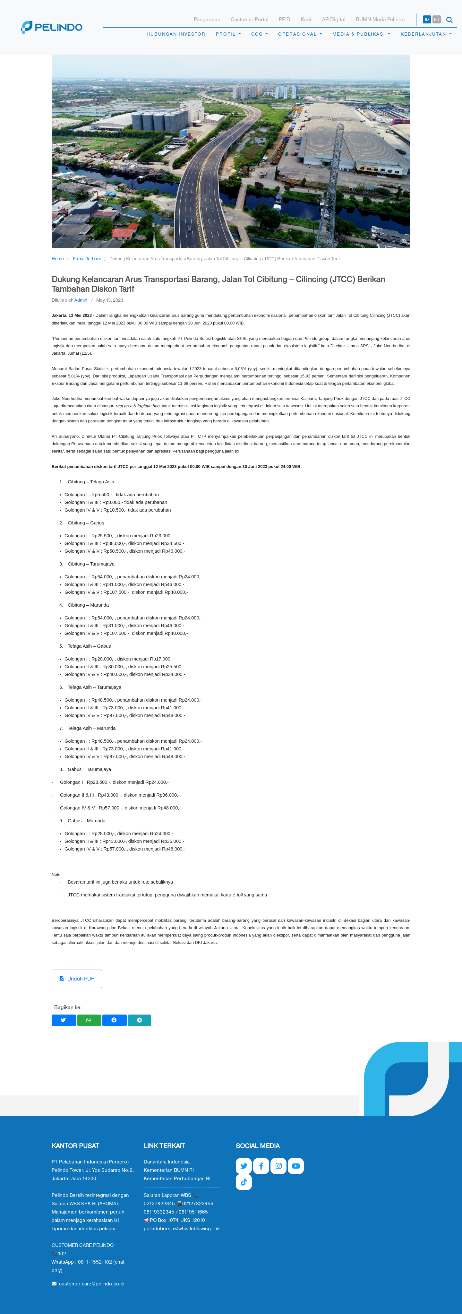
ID (427, 19)
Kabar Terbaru (87, 259)
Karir (306, 19)
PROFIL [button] (226, 34)
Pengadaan (207, 19)
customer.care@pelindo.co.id (88, 1284)
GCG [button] (257, 34)
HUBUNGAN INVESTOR (176, 34)
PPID (284, 19)
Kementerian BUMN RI (169, 1170)
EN (436, 19)
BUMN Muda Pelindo (380, 19)
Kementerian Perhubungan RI (177, 1179)
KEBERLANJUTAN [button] (424, 34)
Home (58, 259)
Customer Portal (250, 19)
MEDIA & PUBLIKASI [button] (359, 34)
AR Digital (334, 19)
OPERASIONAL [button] (298, 34)
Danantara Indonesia (167, 1162)
